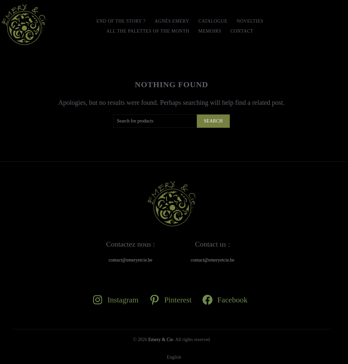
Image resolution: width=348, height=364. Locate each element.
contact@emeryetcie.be (130, 260)
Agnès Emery (172, 21)
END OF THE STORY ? (120, 21)
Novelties (249, 21)
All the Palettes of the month (147, 31)
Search (213, 120)
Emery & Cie (160, 339)
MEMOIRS (209, 31)
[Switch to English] (174, 357)
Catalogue (212, 21)
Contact (241, 31)
